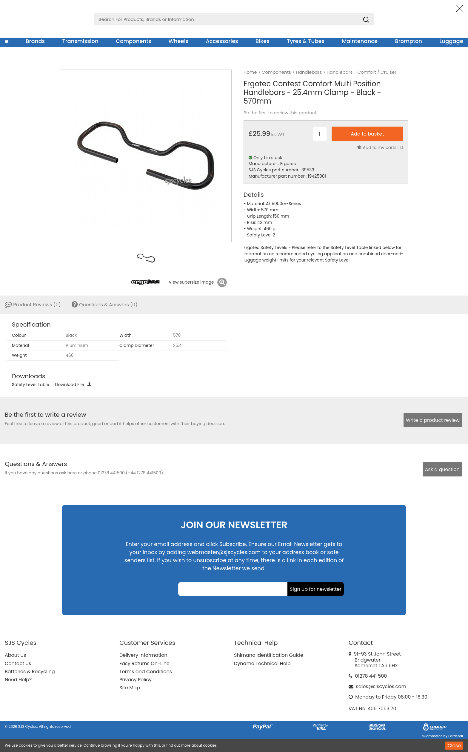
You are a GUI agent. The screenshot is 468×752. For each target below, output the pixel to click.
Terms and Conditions (145, 671)
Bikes (262, 41)
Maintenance (360, 41)
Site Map (129, 687)
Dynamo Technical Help (262, 663)
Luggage (451, 41)
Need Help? (18, 679)
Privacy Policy (135, 679)
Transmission (80, 41)
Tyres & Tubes (305, 41)
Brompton (408, 41)
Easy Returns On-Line (144, 663)
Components (133, 41)
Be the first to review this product (280, 113)
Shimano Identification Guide (268, 655)
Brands (35, 41)
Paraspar (455, 735)
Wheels (178, 41)
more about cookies (199, 745)
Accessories (222, 41)
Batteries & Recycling (30, 671)
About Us (15, 655)
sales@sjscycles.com (381, 686)
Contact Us (18, 663)
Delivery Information (143, 655)
